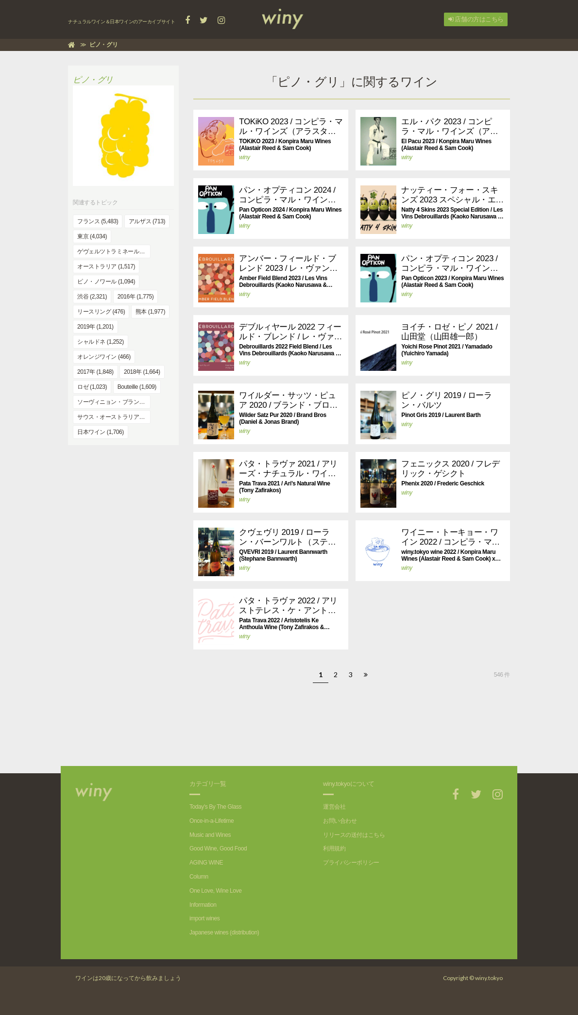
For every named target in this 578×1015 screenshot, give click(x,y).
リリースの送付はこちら (354, 835)
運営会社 (334, 806)
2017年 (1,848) (95, 371)
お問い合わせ (340, 820)
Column (198, 876)
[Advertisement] (348, 732)
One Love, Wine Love (215, 890)
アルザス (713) (147, 221)
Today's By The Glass (215, 806)
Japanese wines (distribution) (224, 932)
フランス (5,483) (97, 221)
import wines (204, 918)
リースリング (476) (101, 311)
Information (202, 904)
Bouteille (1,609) (137, 386)
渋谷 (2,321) (92, 296)
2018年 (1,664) (142, 371)
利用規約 (334, 848)
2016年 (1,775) (136, 296)
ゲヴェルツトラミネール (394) (114, 251)
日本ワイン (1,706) (100, 432)
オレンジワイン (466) (104, 356)
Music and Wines (210, 835)
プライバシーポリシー (351, 862)
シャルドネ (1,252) (100, 341)
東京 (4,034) (92, 236)
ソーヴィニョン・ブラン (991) (114, 402)
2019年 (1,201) (95, 326)
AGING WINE (206, 862)
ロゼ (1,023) (92, 386)
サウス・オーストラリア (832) (114, 417)
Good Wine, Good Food (218, 848)
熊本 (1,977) (150, 311)
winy (244, 157)
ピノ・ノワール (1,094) (106, 281)
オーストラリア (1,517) (106, 266)
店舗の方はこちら (476, 19)
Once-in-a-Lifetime (211, 820)
